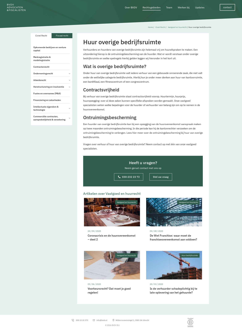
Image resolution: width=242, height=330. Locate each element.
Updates (199, 7)
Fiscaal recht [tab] (62, 35)
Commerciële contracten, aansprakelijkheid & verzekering (51, 118)
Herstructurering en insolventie (51, 86)
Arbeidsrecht (51, 80)
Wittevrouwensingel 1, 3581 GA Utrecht (132, 320)
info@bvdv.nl (101, 320)
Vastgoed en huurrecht (177, 27)
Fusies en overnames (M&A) (47, 93)
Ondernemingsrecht (51, 73)
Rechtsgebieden (152, 7)
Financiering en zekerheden (47, 100)
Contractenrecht (41, 66)
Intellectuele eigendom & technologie (51, 108)
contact (227, 7)
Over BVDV (131, 7)
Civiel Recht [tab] (41, 35)
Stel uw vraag (161, 176)
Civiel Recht (160, 27)
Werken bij (184, 7)
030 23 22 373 (82, 320)
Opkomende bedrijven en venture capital (49, 49)
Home (150, 27)
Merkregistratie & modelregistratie (42, 59)
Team (169, 7)
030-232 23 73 (129, 177)
